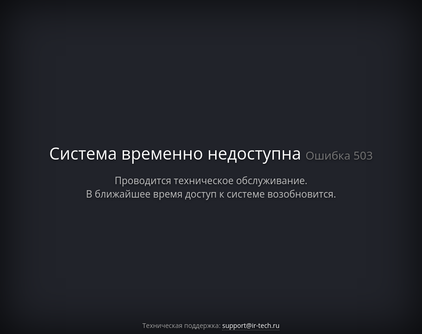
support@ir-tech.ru (250, 325)
